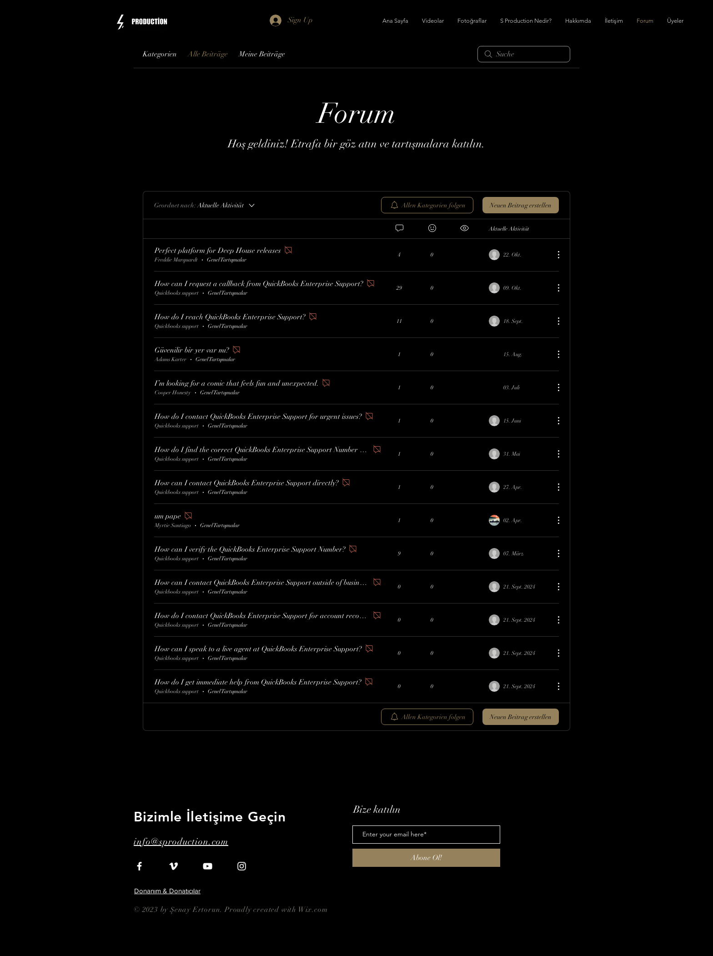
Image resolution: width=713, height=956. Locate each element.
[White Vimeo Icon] (173, 866)
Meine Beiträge (262, 54)
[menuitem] (427, 205)
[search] (523, 54)
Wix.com (313, 909)
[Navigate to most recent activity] (518, 254)
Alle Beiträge (208, 54)
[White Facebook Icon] (139, 866)
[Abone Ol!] (426, 858)
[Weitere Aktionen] (553, 254)
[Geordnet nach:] (205, 205)
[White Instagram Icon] (241, 866)
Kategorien (160, 54)
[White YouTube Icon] (207, 866)
